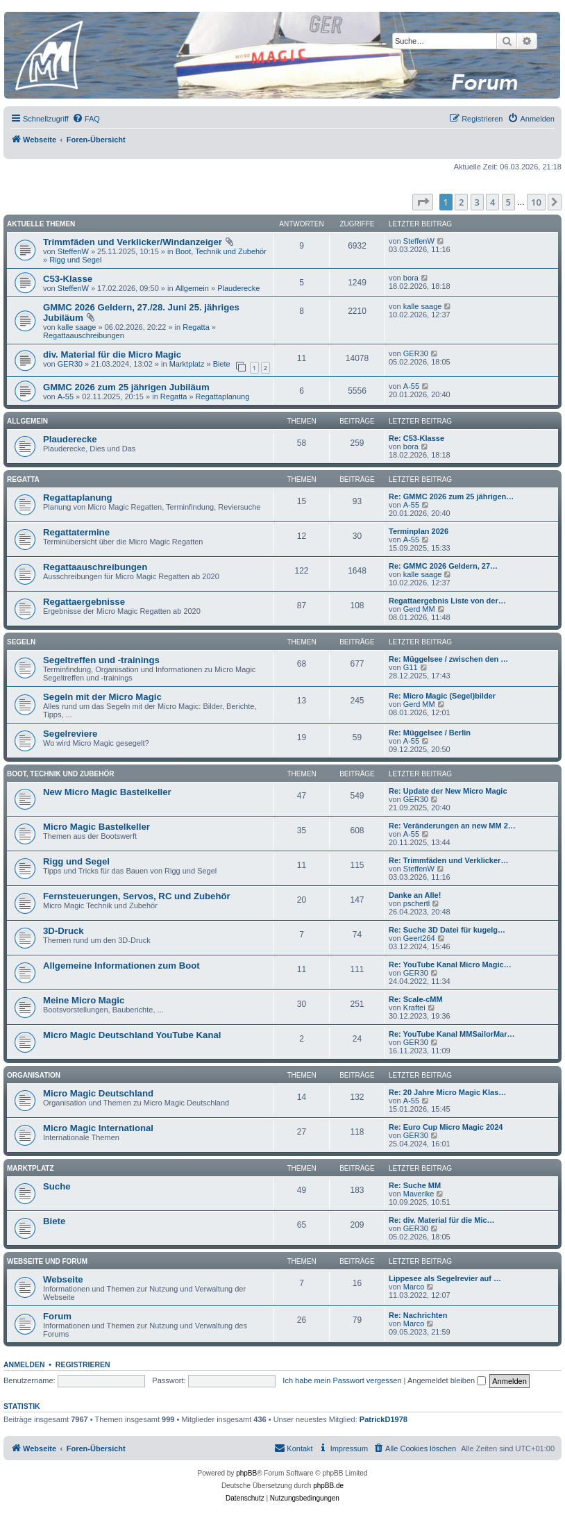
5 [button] (508, 202)
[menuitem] (86, 118)
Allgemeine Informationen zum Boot (121, 965)
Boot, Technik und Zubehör (221, 251)
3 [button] (477, 202)
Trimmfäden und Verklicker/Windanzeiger (132, 242)
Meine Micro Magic (83, 1000)
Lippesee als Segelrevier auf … (445, 1278)
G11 (410, 667)
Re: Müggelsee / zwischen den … (448, 659)
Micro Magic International (98, 1128)
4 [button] (492, 202)
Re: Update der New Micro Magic (448, 791)
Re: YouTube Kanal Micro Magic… (450, 964)
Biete (221, 364)
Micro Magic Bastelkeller (96, 826)
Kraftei (414, 1007)
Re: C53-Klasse (416, 438)
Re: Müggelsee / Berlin (430, 732)
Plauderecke (238, 288)
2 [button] (461, 202)
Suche (57, 1186)
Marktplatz (187, 364)
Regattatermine (76, 532)
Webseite (63, 1279)
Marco (414, 1287)
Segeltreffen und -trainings (101, 660)
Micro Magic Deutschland (98, 1093)
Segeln (21, 642)
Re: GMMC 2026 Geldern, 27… (443, 566)
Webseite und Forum (47, 1261)
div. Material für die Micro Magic (112, 354)
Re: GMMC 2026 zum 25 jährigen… (451, 496)
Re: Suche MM (415, 1185)
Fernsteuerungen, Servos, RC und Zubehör (136, 896)
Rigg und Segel (75, 260)
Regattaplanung (223, 396)
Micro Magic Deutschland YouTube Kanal (132, 1035)
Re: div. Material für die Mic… (442, 1220)
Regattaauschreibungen (83, 335)
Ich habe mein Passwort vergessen (341, 1380)
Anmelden (24, 1364)
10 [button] (536, 202)
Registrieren (83, 1364)
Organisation (33, 1075)
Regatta (196, 327)
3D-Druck (63, 931)
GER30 (70, 364)
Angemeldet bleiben (446, 1380)
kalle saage (77, 327)
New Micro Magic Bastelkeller (107, 792)
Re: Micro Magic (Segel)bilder (442, 696)
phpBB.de (328, 1485)
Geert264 (419, 938)
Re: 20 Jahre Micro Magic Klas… (447, 1092)
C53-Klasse (67, 279)
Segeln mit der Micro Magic (102, 697)
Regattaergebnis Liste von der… (447, 600)
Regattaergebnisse (84, 601)
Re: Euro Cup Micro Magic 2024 (446, 1127)
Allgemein (192, 288)
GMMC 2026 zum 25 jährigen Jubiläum (126, 387)
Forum (57, 1316)
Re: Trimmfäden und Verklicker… (448, 860)
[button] (422, 202)
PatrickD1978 (383, 1419)
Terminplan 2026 (418, 531)
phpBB (246, 1473)
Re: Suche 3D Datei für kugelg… (447, 930)
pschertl (416, 903)
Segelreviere (70, 733)
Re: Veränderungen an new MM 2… (452, 825)
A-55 (66, 396)
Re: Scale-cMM (416, 999)
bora (411, 278)
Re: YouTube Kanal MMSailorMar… (452, 1034)
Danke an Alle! (415, 895)
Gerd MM (419, 609)
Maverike (419, 1193)
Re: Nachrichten (418, 1315)
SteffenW (73, 251)
